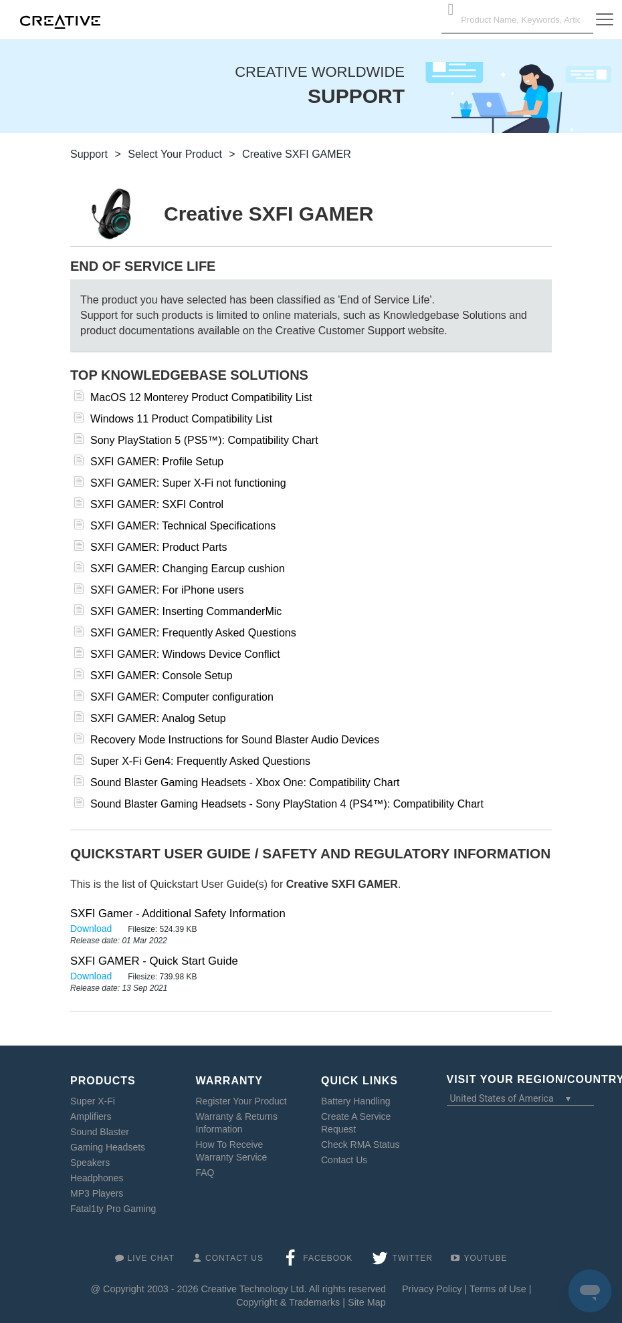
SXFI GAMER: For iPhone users (166, 590)
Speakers (90, 1162)
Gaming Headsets (107, 1147)
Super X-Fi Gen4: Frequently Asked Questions (200, 761)
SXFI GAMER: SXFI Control (156, 504)
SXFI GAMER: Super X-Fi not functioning (188, 483)
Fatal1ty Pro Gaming (113, 1208)
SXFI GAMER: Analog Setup (158, 718)
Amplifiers (90, 1116)
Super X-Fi (92, 1101)
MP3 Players (96, 1193)
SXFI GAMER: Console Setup (161, 675)
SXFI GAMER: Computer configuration (182, 697)
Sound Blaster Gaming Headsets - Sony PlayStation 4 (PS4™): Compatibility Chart (287, 804)
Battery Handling (356, 1101)
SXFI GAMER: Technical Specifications (183, 525)
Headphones (96, 1178)
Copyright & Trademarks (288, 1302)
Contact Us (344, 1160)
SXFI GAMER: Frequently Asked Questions (193, 632)
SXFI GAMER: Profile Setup (156, 461)
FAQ (205, 1172)
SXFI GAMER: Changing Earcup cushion (187, 568)
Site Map (367, 1302)
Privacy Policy (432, 1289)
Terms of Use (498, 1289)
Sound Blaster (99, 1131)
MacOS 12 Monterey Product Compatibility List (201, 397)
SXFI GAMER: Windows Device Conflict (185, 654)
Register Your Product (241, 1101)
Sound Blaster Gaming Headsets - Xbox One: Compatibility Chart (244, 782)
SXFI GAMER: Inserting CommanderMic (186, 611)
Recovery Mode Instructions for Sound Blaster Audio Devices (234, 739)
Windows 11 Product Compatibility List (181, 419)
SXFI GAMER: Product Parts (158, 547)
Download (92, 928)
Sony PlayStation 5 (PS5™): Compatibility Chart (204, 440)
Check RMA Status (360, 1144)
